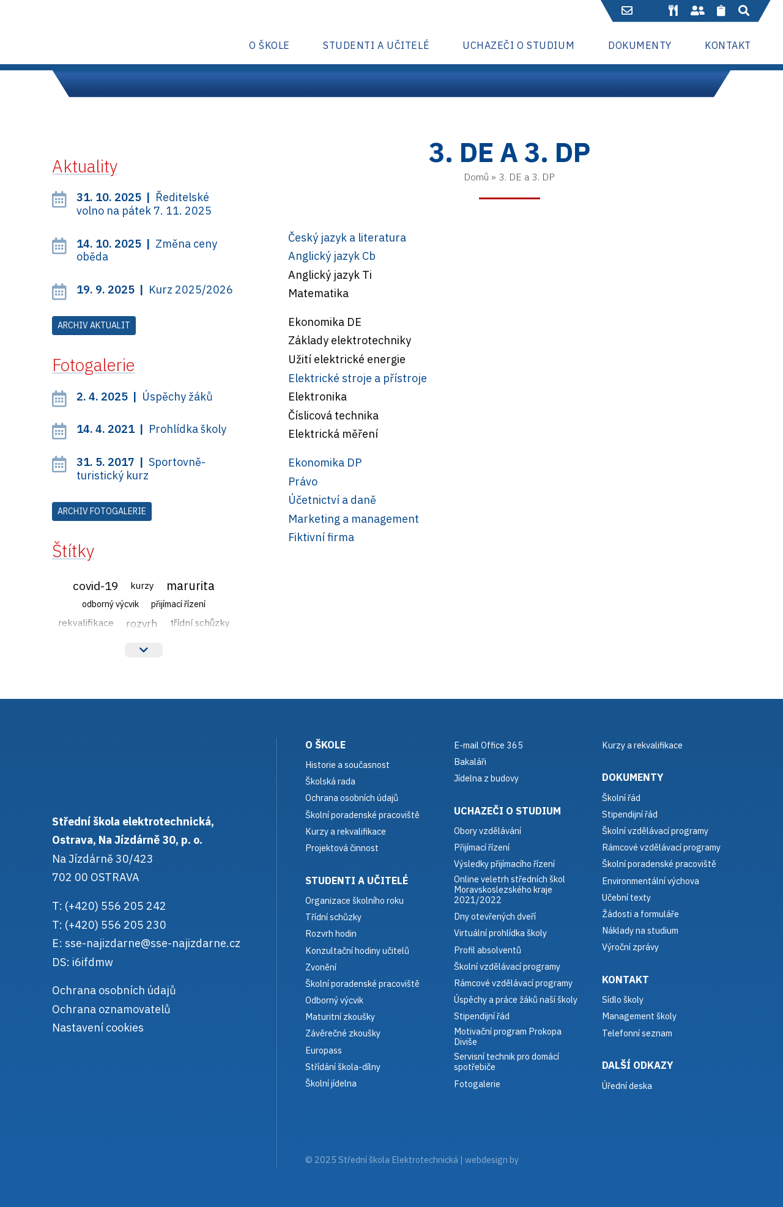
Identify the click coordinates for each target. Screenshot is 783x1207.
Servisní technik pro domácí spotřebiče (506, 1061)
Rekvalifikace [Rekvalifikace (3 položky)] (86, 622)
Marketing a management (353, 519)
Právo (302, 481)
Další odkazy (638, 1065)
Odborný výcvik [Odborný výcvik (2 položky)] (110, 604)
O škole (325, 744)
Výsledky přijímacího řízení (504, 863)
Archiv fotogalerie (102, 511)
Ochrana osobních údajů (114, 990)
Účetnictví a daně (332, 500)
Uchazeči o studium (507, 810)
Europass (323, 1050)
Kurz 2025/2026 (154, 289)
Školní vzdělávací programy (507, 966)
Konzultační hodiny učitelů (357, 950)
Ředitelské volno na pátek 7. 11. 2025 (144, 204)
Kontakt (625, 979)
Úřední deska (627, 1085)
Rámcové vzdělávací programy (661, 847)
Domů (476, 177)
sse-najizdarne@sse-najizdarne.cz (152, 943)
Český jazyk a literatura (347, 238)
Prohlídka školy (151, 429)
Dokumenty (633, 777)
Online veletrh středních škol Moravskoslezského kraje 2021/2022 (509, 890)
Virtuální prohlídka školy (500, 933)
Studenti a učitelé (356, 880)
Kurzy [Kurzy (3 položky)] (142, 585)
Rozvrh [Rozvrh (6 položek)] (142, 623)
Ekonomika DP (325, 463)
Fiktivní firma (321, 537)
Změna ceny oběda (146, 250)
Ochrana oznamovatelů (111, 1009)
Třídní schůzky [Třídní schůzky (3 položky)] (200, 622)
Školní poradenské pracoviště (362, 815)
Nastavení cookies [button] (98, 1028)
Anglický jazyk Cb (332, 256)
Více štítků (144, 650)
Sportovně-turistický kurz (141, 468)
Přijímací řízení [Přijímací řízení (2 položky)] (178, 604)
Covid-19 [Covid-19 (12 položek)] (95, 585)
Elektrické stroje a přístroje (357, 378)
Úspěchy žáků (144, 396)
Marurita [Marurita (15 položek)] (190, 585)
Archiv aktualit (94, 325)
